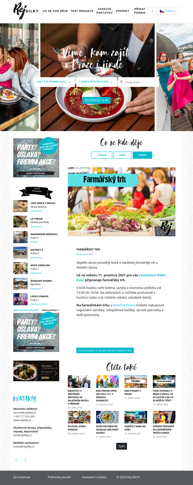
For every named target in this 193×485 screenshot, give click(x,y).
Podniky (123, 11)
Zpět (122, 446)
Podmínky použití (59, 477)
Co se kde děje (55, 11)
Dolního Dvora (124, 305)
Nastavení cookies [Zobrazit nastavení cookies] (94, 477)
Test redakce (82, 11)
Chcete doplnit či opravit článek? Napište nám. (105, 350)
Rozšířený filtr (96, 100)
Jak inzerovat (21, 477)
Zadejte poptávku (104, 11)
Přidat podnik (140, 11)
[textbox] (53, 82)
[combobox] (54, 82)
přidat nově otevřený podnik (26, 310)
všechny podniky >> (50, 310)
